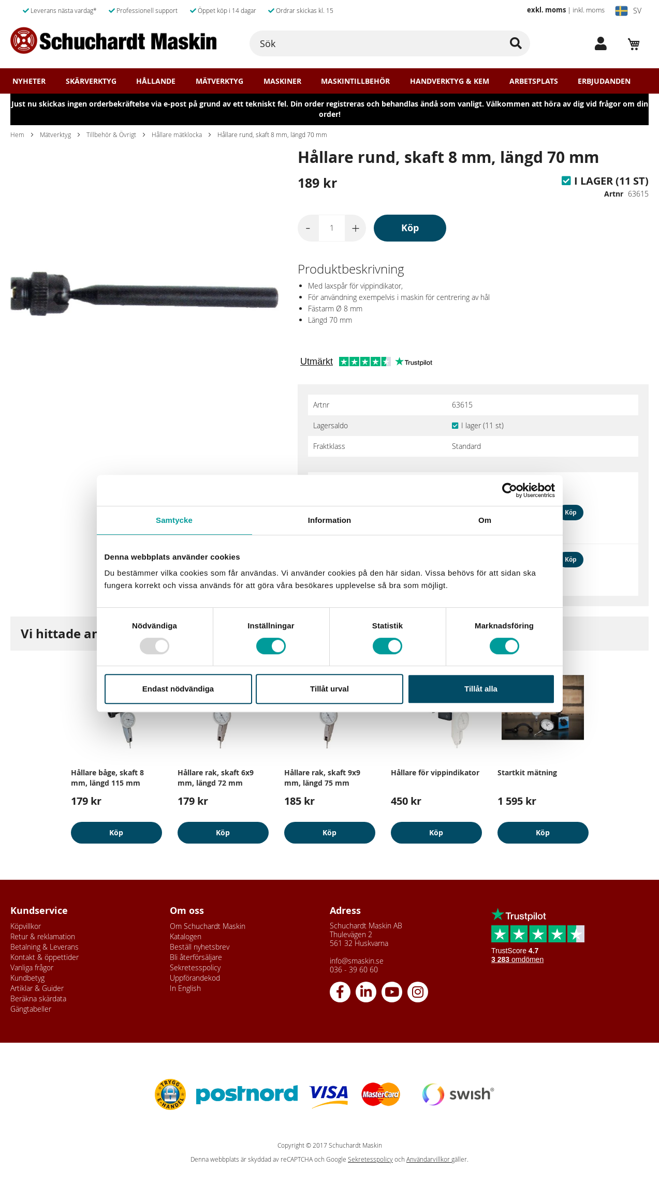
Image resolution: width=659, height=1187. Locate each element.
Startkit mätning (527, 772)
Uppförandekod (195, 978)
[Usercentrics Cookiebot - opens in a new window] (509, 490)
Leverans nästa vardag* (60, 10)
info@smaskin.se (357, 961)
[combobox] (390, 43)
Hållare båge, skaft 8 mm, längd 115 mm (107, 778)
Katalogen (185, 936)
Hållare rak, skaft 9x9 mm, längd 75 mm (322, 778)
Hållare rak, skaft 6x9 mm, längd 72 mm (216, 778)
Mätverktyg (219, 81)
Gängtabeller (30, 1009)
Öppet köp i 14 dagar (223, 10)
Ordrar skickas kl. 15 (300, 10)
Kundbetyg (27, 978)
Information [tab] (330, 520)
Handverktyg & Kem (449, 81)
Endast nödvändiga (178, 688)
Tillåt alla (480, 688)
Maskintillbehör (355, 81)
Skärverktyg (91, 81)
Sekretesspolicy (195, 967)
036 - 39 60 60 (354, 969)
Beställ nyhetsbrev (199, 947)
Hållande (155, 81)
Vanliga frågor (31, 967)
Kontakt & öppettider (44, 957)
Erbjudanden (604, 81)
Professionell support (143, 10)
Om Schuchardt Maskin (207, 926)
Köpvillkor (25, 926)
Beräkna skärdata (38, 998)
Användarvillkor (428, 1159)
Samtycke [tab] (174, 520)
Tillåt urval (329, 688)
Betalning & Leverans (44, 947)
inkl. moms (589, 9)
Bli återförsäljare (196, 957)
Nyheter (29, 81)
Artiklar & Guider (37, 988)
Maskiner (282, 81)
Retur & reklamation (42, 936)
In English (185, 988)
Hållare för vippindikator (435, 772)
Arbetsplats (533, 81)
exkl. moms (546, 9)
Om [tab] (484, 520)
